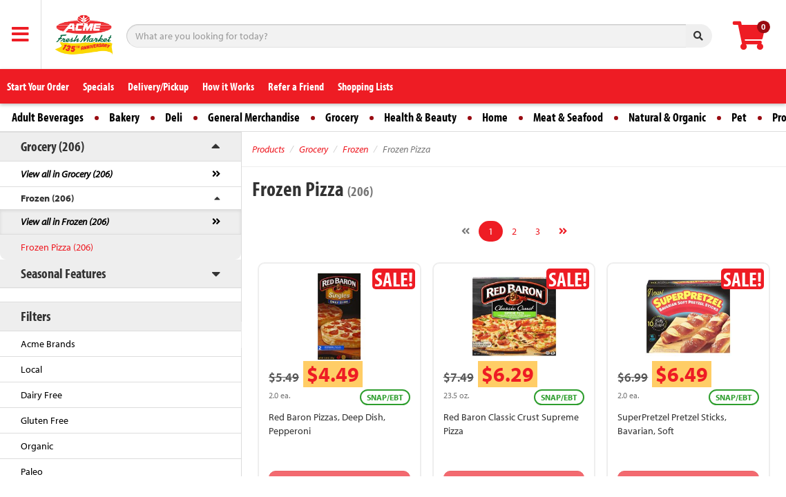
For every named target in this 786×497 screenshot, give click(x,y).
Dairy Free (41, 395)
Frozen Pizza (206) (57, 247)
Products (268, 149)
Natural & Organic (667, 117)
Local (31, 369)
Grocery (341, 117)
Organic (37, 446)
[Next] (563, 231)
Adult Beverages (48, 117)
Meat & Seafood (568, 117)
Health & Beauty (420, 117)
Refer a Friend (296, 86)
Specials (98, 86)
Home (495, 117)
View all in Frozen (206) (65, 221)
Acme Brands (48, 344)
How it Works (228, 86)
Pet (739, 117)
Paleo (32, 471)
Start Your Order (38, 86)
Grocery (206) (52, 146)
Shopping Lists (365, 86)
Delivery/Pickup (158, 86)
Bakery (124, 117)
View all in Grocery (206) (67, 174)
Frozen (355, 149)
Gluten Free (44, 420)
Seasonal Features (63, 273)
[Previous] (465, 231)
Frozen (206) (47, 198)
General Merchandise (254, 117)
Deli (173, 117)
